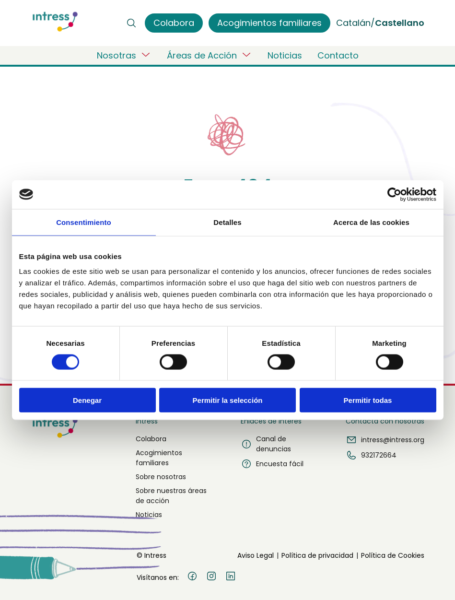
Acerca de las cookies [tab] (371, 222)
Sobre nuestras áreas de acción (171, 496)
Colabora (151, 439)
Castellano (399, 23)
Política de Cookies (392, 555)
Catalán (353, 23)
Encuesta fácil (272, 464)
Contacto (338, 55)
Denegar (87, 400)
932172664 (371, 455)
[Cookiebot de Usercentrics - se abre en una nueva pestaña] (394, 194)
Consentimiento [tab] (83, 222)
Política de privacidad (317, 555)
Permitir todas (368, 400)
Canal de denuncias (266, 444)
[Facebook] (192, 577)
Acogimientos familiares (159, 458)
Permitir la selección (228, 400)
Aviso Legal (255, 555)
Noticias (285, 55)
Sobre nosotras (161, 477)
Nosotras (124, 55)
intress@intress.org (385, 440)
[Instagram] (211, 577)
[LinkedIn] (230, 577)
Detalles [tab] (227, 222)
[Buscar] (131, 23)
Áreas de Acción (209, 55)
